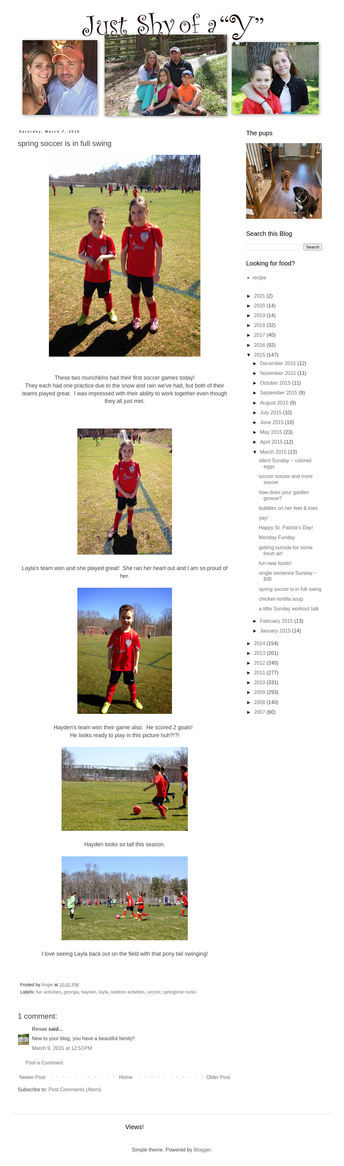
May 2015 (272, 432)
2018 (260, 325)
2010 (260, 682)
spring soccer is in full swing (290, 589)
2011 (260, 672)
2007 (260, 712)
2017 (260, 335)
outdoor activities (127, 991)
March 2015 (274, 452)
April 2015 (272, 442)
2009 (260, 692)
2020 (260, 305)
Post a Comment (44, 1062)
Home (126, 1077)
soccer (153, 991)
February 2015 (277, 621)
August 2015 (275, 402)
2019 (260, 315)
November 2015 (278, 373)
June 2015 (272, 422)
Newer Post (32, 1077)
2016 (260, 345)
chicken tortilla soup (281, 599)
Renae (39, 1029)
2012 (260, 663)
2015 (260, 355)
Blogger (202, 1149)
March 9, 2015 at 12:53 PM (62, 1048)
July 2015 (271, 412)
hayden (88, 991)
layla (103, 991)
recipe (259, 277)
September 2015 (279, 392)
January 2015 (276, 630)
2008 (260, 702)
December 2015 (278, 363)
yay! (263, 518)
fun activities (48, 991)
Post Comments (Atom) (75, 1089)
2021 (260, 296)
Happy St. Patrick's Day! (286, 527)
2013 (260, 653)
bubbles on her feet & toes (288, 508)
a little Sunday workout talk (289, 608)
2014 (260, 643)
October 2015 (276, 383)
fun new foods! (275, 563)
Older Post (218, 1077)
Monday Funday (277, 537)
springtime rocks (179, 991)
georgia (71, 991)
